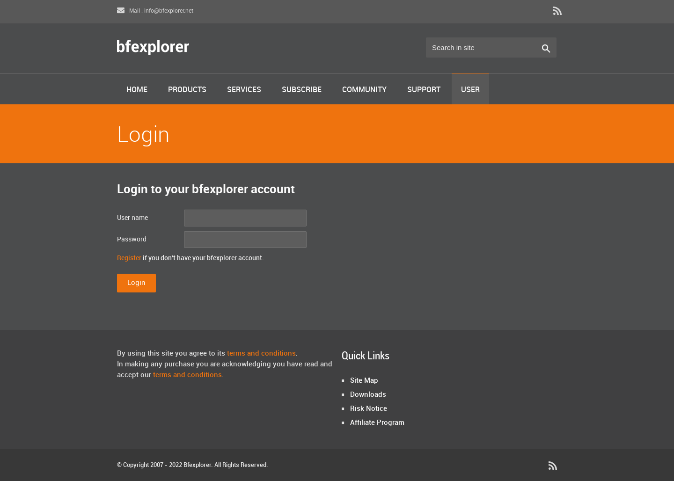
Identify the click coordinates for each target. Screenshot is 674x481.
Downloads (368, 395)
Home (136, 90)
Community (364, 90)
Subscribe (302, 90)
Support (423, 90)
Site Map (364, 381)
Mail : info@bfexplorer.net (155, 11)
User (470, 90)
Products (187, 90)
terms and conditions (261, 353)
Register (129, 258)
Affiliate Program (377, 423)
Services (244, 90)
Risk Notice (368, 409)
